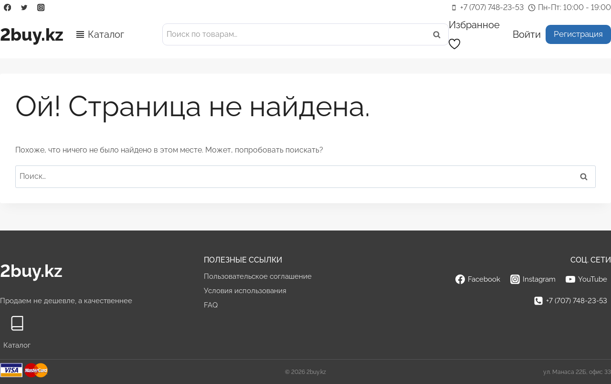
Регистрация (578, 34)
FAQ (211, 305)
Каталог (106, 34)
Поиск (440, 34)
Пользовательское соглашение (258, 276)
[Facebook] (7, 7)
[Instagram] (41, 7)
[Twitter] (24, 7)
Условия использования (245, 290)
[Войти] (527, 34)
